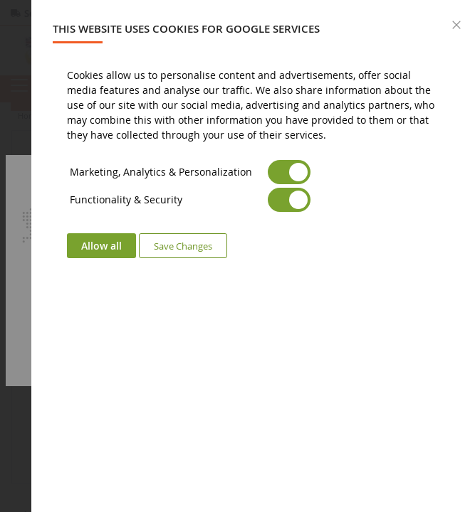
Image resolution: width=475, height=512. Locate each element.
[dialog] (253, 256)
